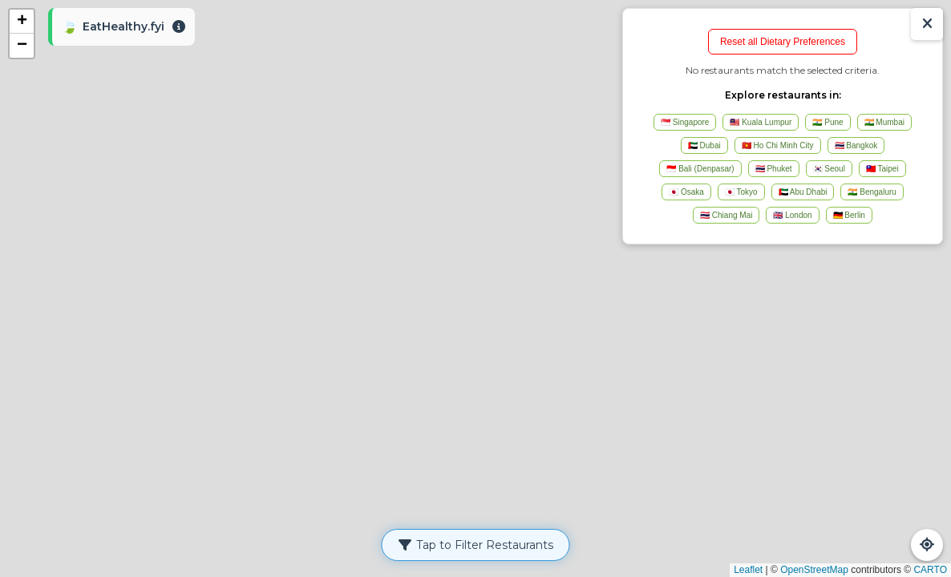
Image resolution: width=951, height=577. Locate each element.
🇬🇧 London (792, 215)
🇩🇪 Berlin (849, 215)
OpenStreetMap (814, 569)
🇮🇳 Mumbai (884, 122)
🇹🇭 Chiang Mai (726, 215)
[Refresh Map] (927, 545)
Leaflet (748, 569)
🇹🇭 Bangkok (856, 145)
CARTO (930, 569)
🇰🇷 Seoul (829, 168)
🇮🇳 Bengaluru (872, 192)
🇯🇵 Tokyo (741, 192)
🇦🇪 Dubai (704, 145)
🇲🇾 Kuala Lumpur (760, 122)
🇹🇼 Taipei (882, 168)
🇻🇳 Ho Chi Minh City (778, 145)
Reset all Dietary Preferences (782, 41)
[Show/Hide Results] (927, 24)
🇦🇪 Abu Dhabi (803, 192)
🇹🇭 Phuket (773, 168)
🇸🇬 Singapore (685, 122)
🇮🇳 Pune (827, 122)
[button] (22, 22)
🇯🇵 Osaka (686, 192)
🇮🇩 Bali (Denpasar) (700, 168)
